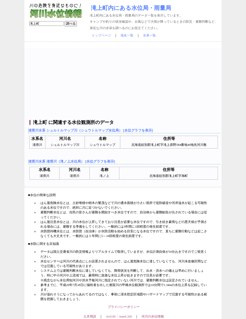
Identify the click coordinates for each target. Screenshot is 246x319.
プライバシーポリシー (124, 307)
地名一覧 (127, 35)
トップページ (101, 35)
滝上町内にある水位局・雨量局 (131, 8)
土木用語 (89, 316)
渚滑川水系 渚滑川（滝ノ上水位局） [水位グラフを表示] (71, 161)
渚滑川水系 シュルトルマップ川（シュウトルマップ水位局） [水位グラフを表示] (90, 130)
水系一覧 (149, 35)
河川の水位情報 (152, 316)
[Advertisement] (123, 82)
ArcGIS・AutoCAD (119, 316)
